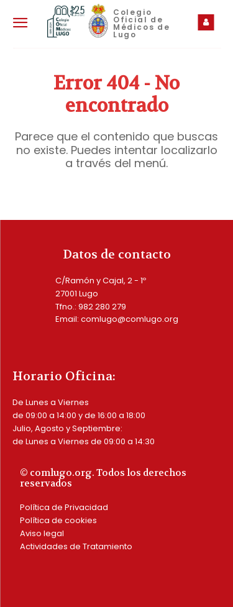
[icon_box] (208, 22)
